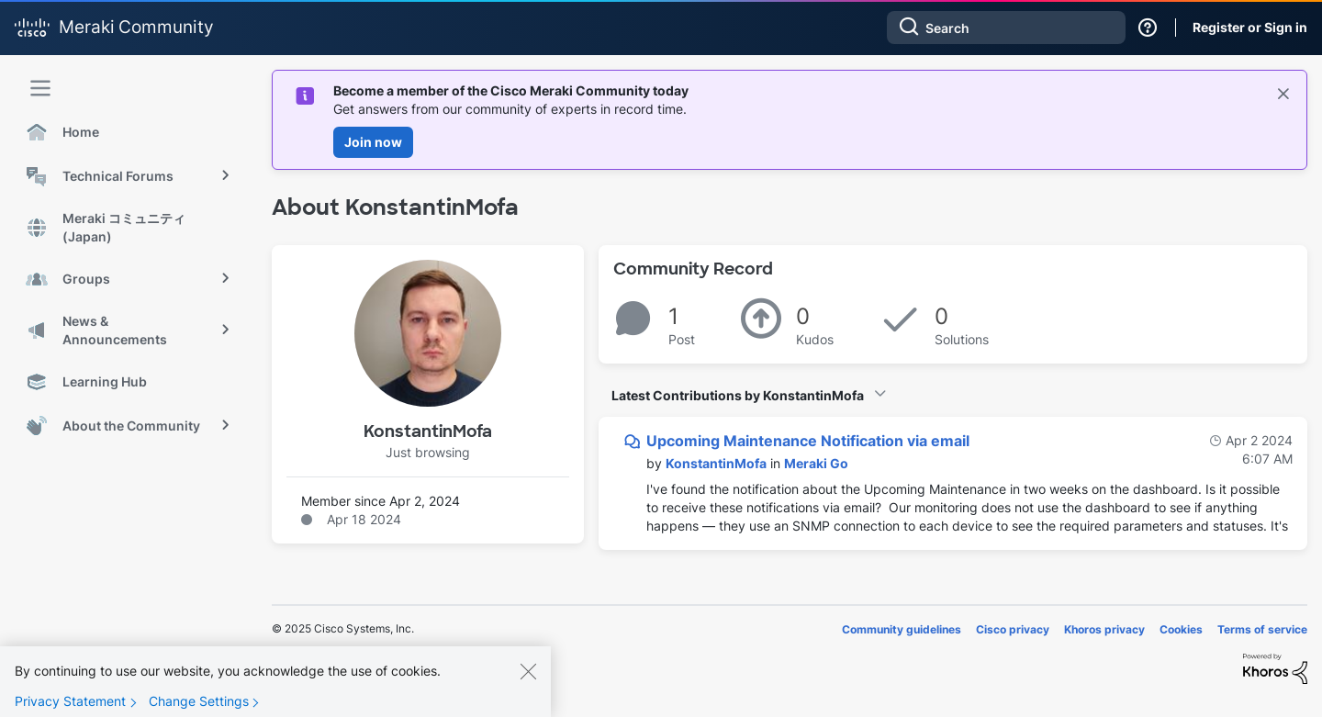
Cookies (1181, 629)
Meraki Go (816, 463)
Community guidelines (901, 629)
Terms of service (1262, 629)
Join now (373, 142)
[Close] (528, 684)
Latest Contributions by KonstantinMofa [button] (737, 395)
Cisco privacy (1012, 629)
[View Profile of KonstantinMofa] (716, 463)
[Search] (1006, 27)
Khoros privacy (1104, 629)
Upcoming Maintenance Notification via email (807, 440)
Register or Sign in (1250, 27)
